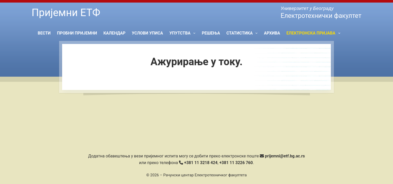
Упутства (184, 33)
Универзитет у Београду (306, 8)
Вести (44, 33)
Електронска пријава (314, 33)
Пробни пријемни (77, 33)
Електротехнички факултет (320, 15)
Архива (272, 33)
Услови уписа (147, 33)
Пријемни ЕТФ (66, 13)
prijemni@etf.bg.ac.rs (285, 156)
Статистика (243, 33)
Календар (114, 33)
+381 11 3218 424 (201, 162)
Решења (211, 33)
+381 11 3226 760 (236, 162)
